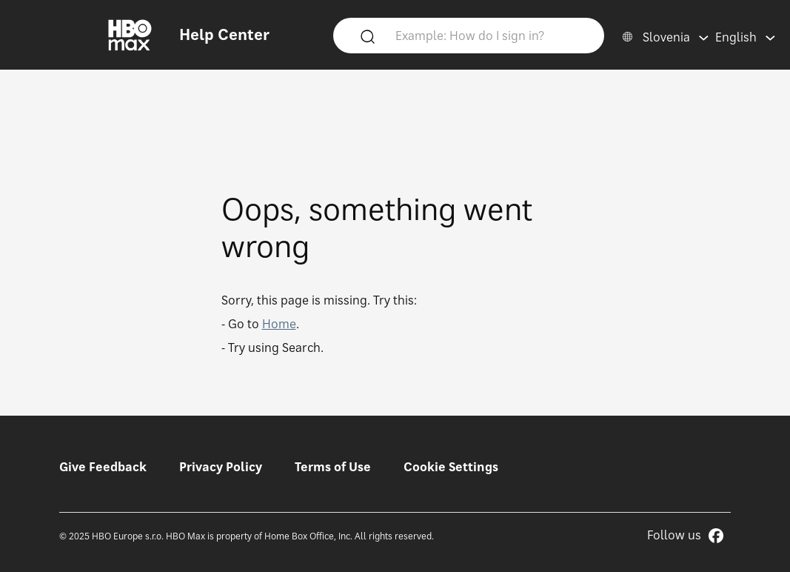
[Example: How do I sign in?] (490, 35)
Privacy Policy (220, 467)
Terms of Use (333, 467)
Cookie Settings (451, 467)
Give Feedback (103, 467)
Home (279, 324)
